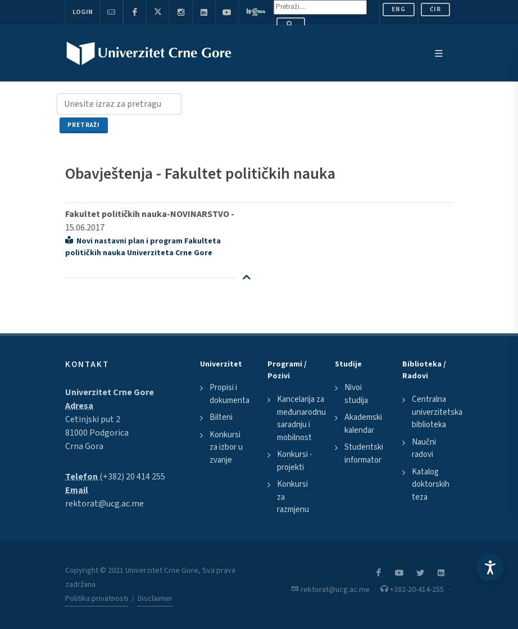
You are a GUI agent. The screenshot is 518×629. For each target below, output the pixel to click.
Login (82, 12)
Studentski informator (363, 453)
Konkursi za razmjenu (293, 496)
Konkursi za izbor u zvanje (226, 447)
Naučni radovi (424, 448)
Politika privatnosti (96, 598)
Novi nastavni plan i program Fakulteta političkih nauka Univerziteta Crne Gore (143, 247)
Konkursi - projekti (294, 461)
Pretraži (83, 125)
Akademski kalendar (363, 423)
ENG (399, 9)
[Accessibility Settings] (490, 567)
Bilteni (221, 417)
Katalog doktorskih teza (430, 484)
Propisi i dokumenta (229, 394)
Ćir (435, 9)
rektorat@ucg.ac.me (104, 503)
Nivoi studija (356, 394)
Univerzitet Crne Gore (109, 392)
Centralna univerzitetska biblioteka (437, 412)
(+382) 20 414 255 (132, 476)
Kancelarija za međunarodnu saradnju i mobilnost (301, 418)
